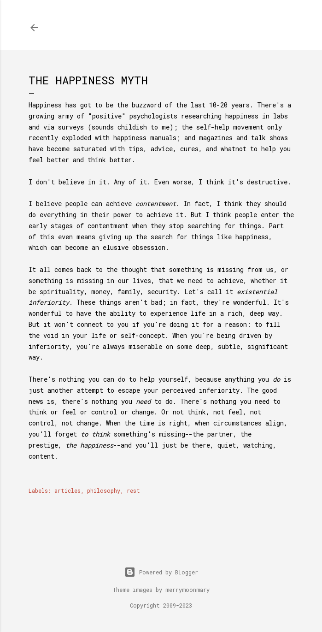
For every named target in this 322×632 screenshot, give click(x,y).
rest (133, 490)
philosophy (103, 490)
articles (67, 490)
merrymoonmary (187, 589)
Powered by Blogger (161, 572)
